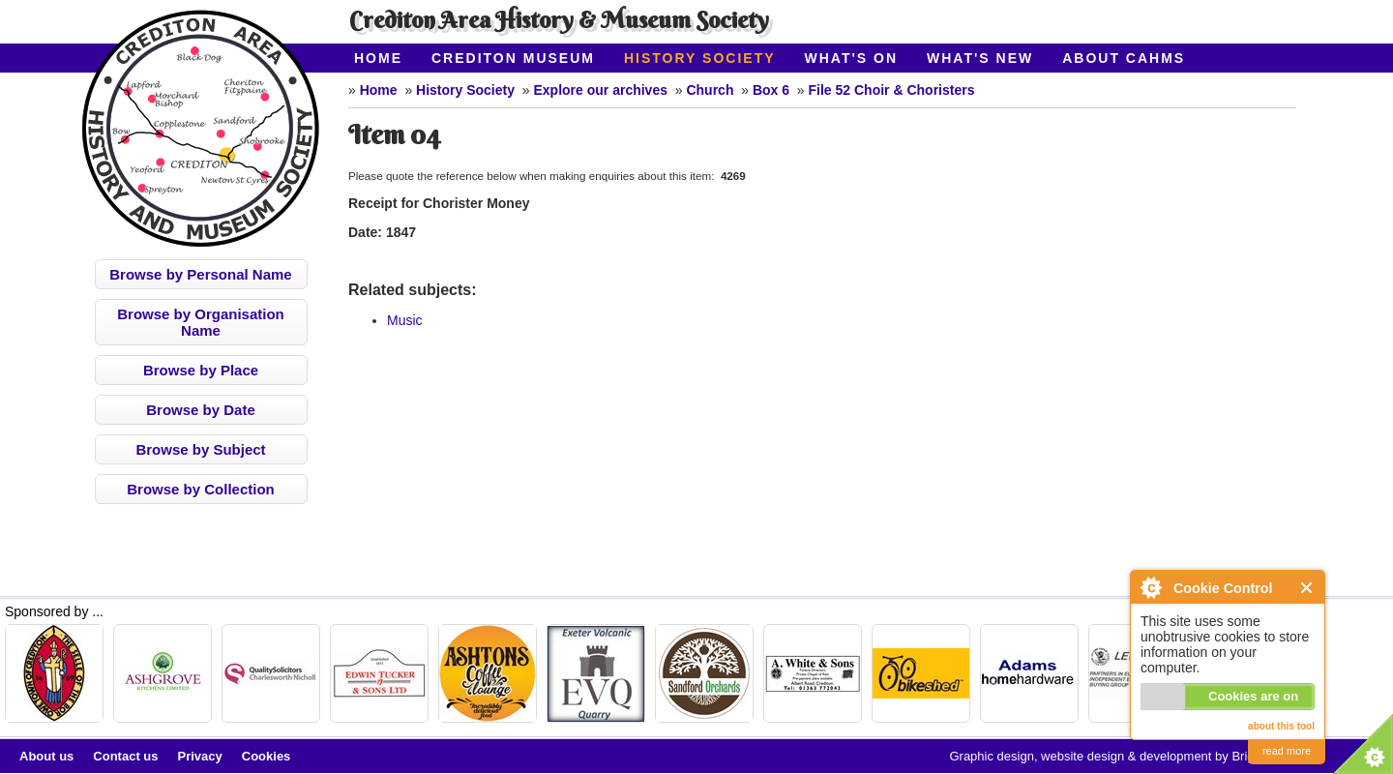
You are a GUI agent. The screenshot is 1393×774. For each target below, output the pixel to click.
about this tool (1281, 726)
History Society (700, 58)
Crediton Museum (513, 58)
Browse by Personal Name (200, 274)
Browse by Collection (201, 489)
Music (405, 320)
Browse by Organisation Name (200, 322)
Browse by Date (200, 410)
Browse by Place (200, 370)
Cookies (266, 756)
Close (1307, 587)
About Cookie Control (1150, 587)
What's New (980, 58)
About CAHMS (1123, 58)
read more (1286, 751)
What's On (852, 58)
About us (46, 756)
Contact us (125, 756)
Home (378, 58)
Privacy (200, 756)
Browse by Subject (200, 449)
